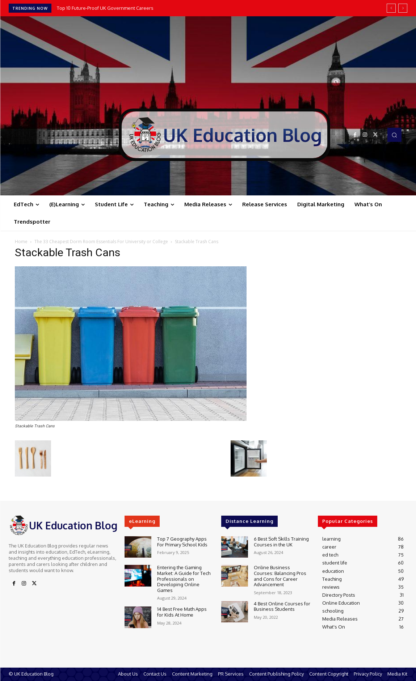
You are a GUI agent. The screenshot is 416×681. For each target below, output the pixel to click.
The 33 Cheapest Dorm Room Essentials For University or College (101, 241)
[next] (402, 8)
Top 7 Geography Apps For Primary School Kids (182, 541)
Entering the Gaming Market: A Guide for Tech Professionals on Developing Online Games (183, 578)
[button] (394, 134)
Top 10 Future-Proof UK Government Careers (106, 8)
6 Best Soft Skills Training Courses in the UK (281, 541)
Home (21, 241)
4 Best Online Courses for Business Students (282, 606)
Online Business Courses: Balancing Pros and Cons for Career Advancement (280, 575)
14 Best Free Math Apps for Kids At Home (182, 612)
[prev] (391, 8)
